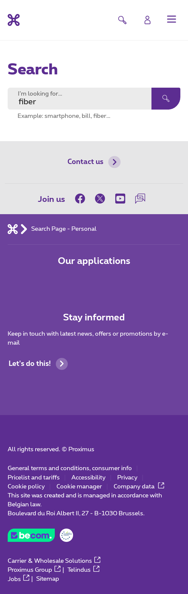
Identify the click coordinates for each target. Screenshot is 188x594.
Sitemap (47, 579)
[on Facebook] (82, 199)
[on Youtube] (120, 199)
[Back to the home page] (14, 20)
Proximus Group (34, 570)
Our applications (94, 261)
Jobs (19, 579)
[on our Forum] (140, 199)
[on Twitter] (100, 199)
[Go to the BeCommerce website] (40, 538)
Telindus (83, 570)
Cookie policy (26, 487)
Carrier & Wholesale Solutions (54, 561)
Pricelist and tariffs (34, 478)
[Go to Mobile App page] (66, 282)
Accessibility (88, 478)
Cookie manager (79, 487)
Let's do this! (38, 364)
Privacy (127, 478)
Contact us (93, 162)
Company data (139, 487)
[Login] (147, 20)
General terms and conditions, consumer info (70, 468)
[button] (171, 19)
